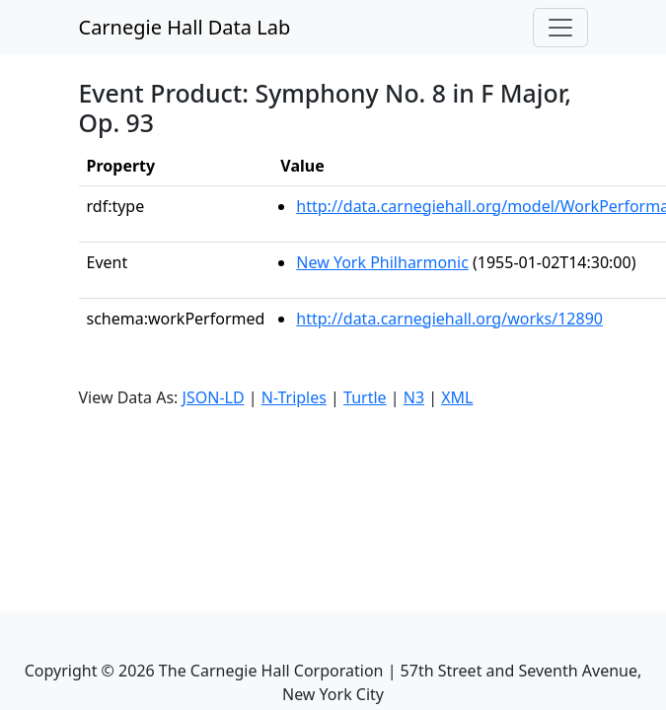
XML (457, 397)
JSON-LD (214, 397)
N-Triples (294, 397)
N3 (414, 397)
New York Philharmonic (382, 262)
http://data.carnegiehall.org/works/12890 (449, 318)
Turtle (365, 397)
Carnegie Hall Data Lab (185, 27)
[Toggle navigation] (560, 27)
